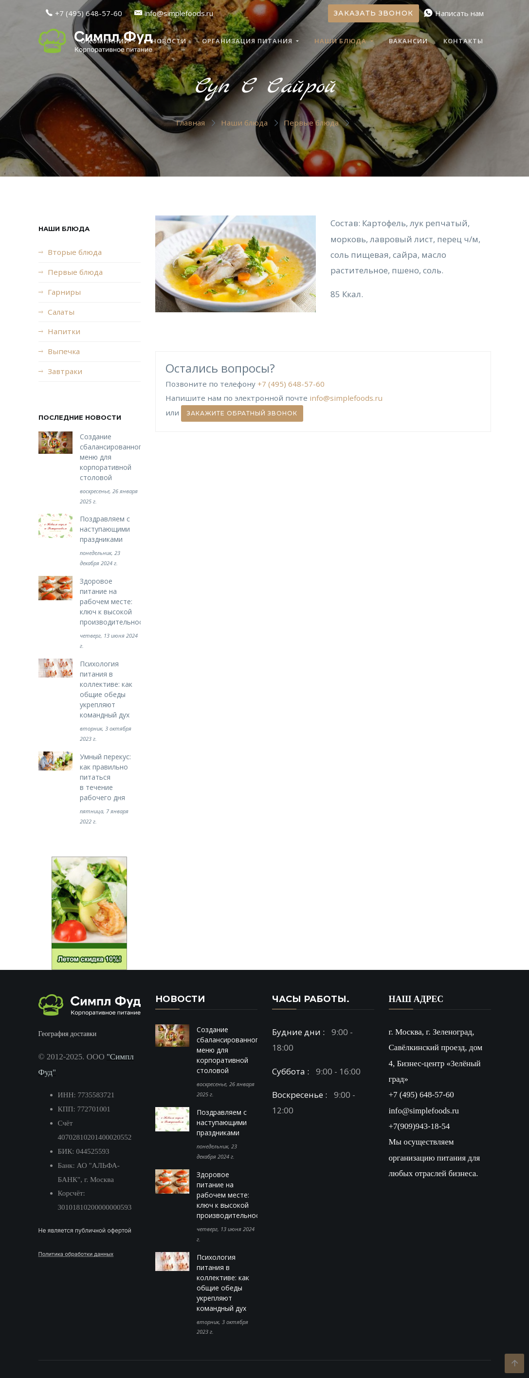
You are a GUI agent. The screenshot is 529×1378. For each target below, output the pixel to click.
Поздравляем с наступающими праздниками (105, 529)
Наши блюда (341, 40)
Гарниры (64, 292)
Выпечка (64, 351)
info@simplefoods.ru (346, 398)
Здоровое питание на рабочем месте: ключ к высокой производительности (115, 601)
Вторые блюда (75, 252)
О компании (105, 40)
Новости (168, 40)
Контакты (463, 40)
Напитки (64, 331)
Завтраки (65, 371)
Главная (190, 122)
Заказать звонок (373, 13)
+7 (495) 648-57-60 (291, 384)
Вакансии (408, 40)
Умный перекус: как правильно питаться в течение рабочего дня (105, 777)
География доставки (67, 1034)
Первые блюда (311, 122)
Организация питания (248, 40)
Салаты (61, 312)
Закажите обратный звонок (242, 413)
